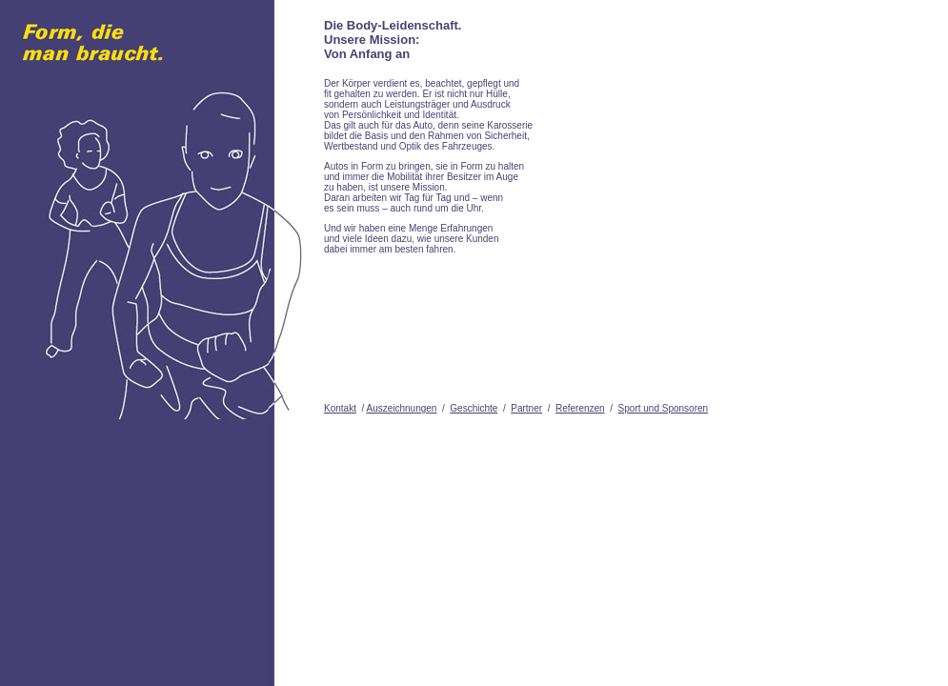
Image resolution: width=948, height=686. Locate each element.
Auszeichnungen (401, 408)
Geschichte (473, 408)
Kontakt (340, 408)
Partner (526, 408)
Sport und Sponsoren (663, 408)
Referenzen (580, 408)
